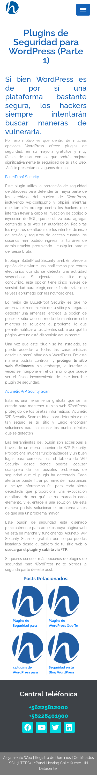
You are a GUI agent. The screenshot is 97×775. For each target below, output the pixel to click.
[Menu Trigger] (83, 10)
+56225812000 (48, 707)
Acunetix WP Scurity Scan (27, 391)
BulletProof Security (22, 177)
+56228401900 (48, 715)
